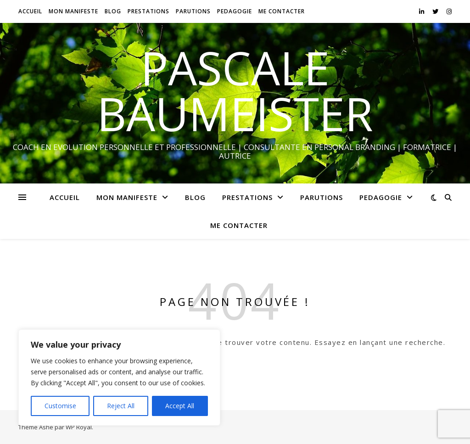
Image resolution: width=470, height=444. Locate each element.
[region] (119, 377)
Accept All (179, 405)
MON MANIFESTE (73, 11)
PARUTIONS (193, 11)
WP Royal (79, 427)
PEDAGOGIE (234, 11)
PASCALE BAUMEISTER (235, 90)
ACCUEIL (30, 11)
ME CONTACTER (281, 11)
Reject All (120, 405)
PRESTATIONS (148, 11)
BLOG (113, 11)
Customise (60, 405)
